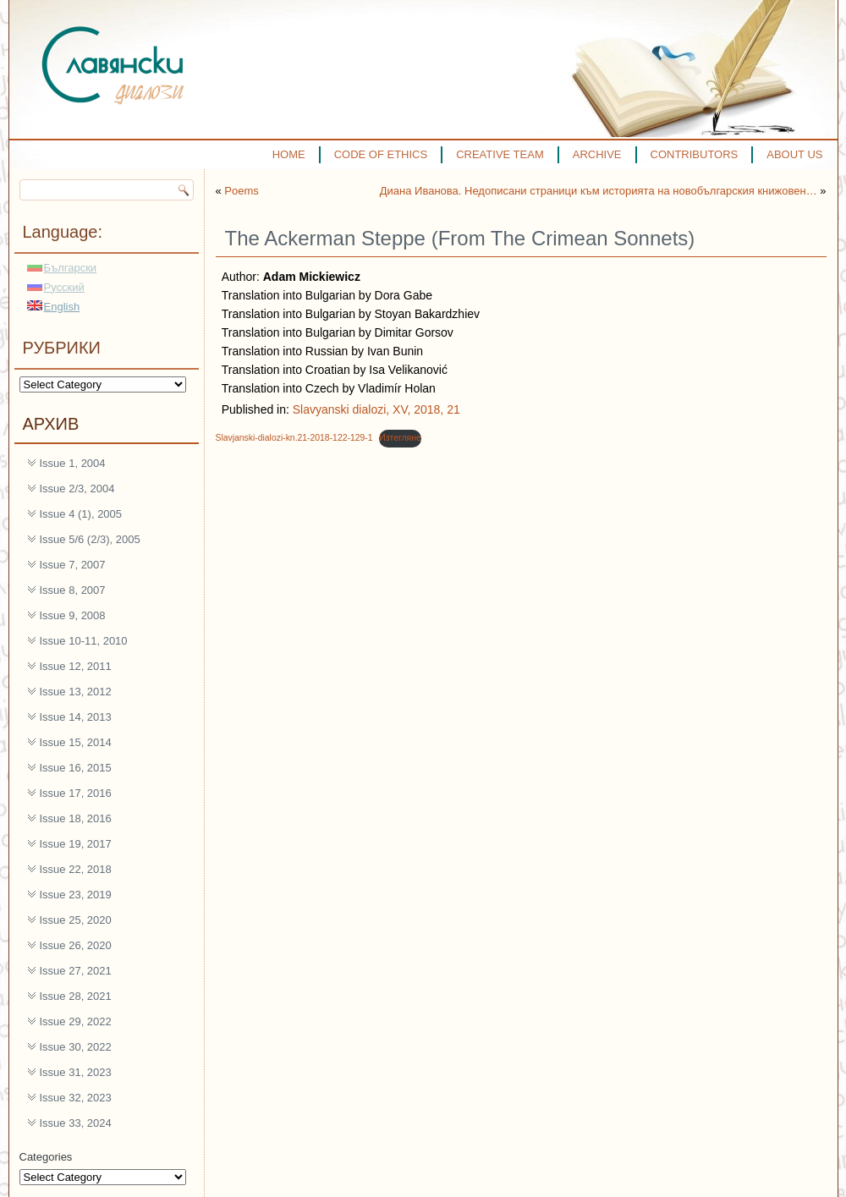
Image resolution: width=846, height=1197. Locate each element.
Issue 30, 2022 (76, 1047)
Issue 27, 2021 (76, 970)
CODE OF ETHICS (381, 154)
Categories (46, 1156)
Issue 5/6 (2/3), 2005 (90, 539)
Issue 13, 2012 (76, 691)
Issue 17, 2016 (76, 793)
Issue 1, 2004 (73, 463)
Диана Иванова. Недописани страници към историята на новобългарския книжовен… (598, 190)
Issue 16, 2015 (76, 767)
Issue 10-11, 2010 (84, 640)
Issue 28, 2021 (76, 996)
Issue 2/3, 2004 (77, 488)
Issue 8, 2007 (73, 590)
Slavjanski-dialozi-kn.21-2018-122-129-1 (294, 437)
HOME (288, 154)
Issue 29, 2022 (76, 1021)
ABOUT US (794, 154)
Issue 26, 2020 (76, 945)
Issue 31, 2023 (76, 1072)
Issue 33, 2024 (76, 1123)
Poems (241, 190)
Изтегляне (399, 437)
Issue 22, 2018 (76, 869)
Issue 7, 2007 (73, 564)
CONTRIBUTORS (695, 154)
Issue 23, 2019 (76, 894)
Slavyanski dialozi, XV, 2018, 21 (376, 409)
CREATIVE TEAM (500, 154)
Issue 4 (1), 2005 (81, 514)
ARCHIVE (597, 154)
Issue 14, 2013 (76, 717)
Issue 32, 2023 (76, 1097)
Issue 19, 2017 (76, 843)
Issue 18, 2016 (76, 818)
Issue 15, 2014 (76, 742)
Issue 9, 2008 (73, 615)
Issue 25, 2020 (76, 920)
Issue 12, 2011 (76, 666)
